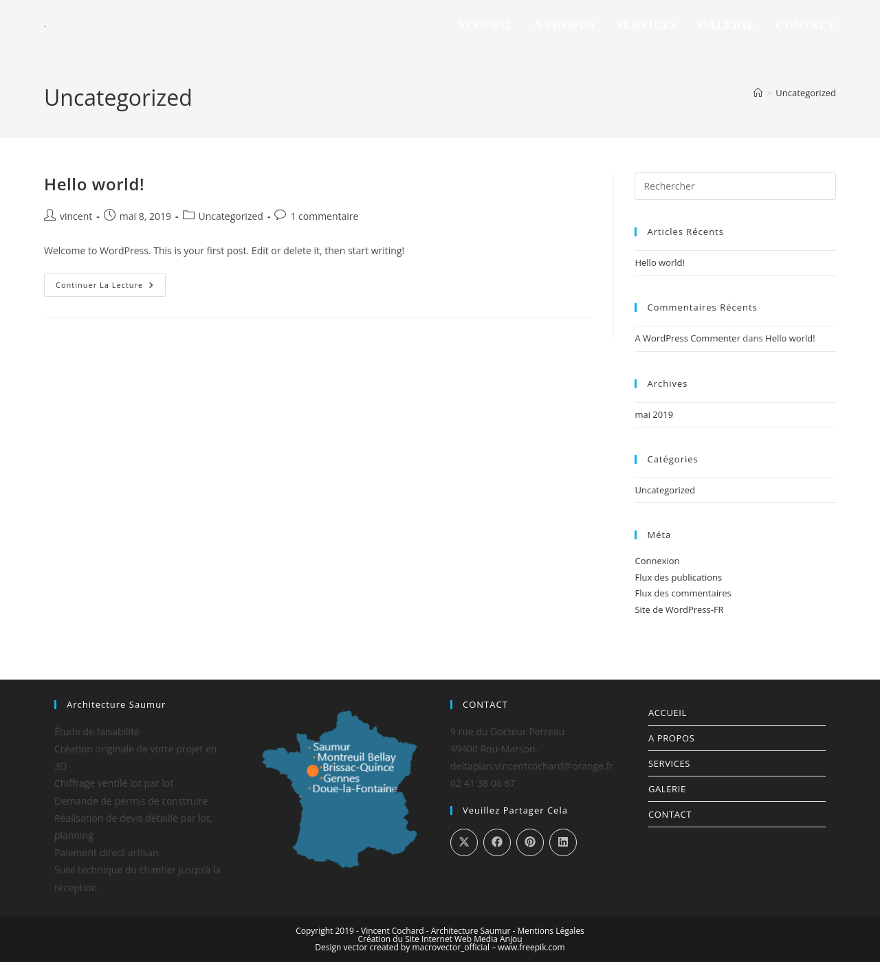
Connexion (657, 561)
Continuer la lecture (111, 281)
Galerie (667, 789)
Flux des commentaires (683, 593)
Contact (670, 814)
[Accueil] (758, 93)
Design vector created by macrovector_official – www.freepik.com (439, 947)
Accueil (667, 712)
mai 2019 (654, 414)
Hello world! (94, 183)
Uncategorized (806, 93)
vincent (76, 216)
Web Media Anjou (488, 939)
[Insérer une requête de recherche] (735, 186)
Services (669, 763)
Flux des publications (678, 577)
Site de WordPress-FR (679, 609)
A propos (671, 738)
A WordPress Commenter (687, 338)
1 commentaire (324, 216)
